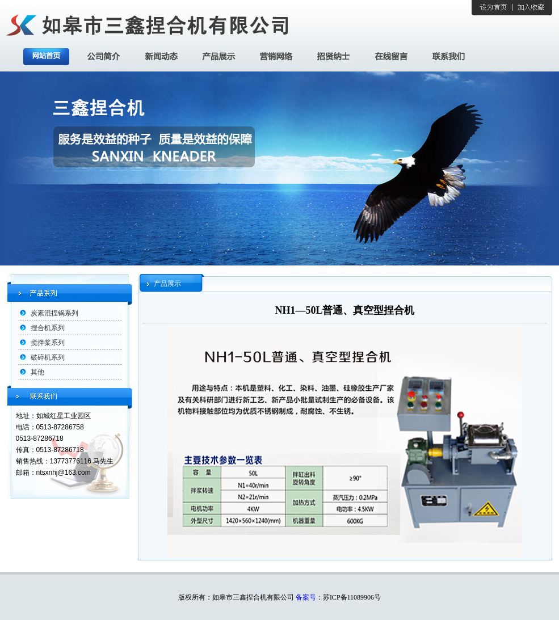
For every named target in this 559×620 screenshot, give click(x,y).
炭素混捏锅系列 (54, 313)
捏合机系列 (48, 328)
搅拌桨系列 (48, 343)
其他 (37, 372)
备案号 (306, 597)
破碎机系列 (48, 357)
